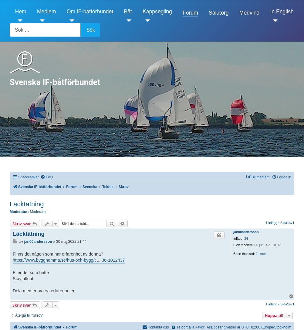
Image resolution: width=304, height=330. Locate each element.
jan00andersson (246, 232)
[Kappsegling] (146, 20)
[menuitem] (46, 177)
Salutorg (219, 13)
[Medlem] (41, 20)
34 (246, 238)
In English (282, 12)
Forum (190, 13)
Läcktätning (27, 204)
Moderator (38, 212)
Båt (128, 12)
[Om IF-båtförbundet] (70, 20)
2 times (261, 254)
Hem (20, 12)
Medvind (249, 13)
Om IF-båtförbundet (90, 12)
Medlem (46, 12)
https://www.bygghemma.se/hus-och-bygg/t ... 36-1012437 (69, 260)
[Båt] (127, 20)
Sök (90, 30)
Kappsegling (157, 12)
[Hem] (19, 20)
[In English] (274, 20)
